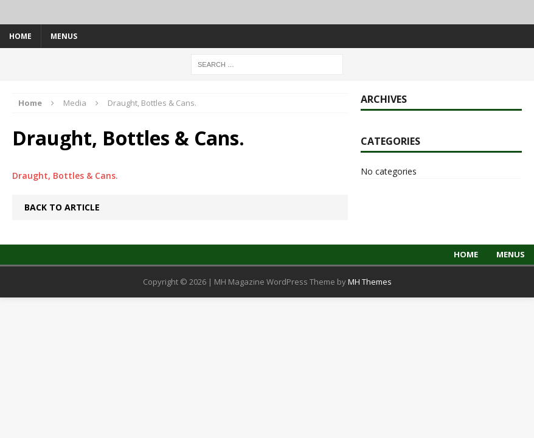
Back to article (62, 207)
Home (20, 36)
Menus (63, 36)
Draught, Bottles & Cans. (65, 175)
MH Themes (370, 281)
